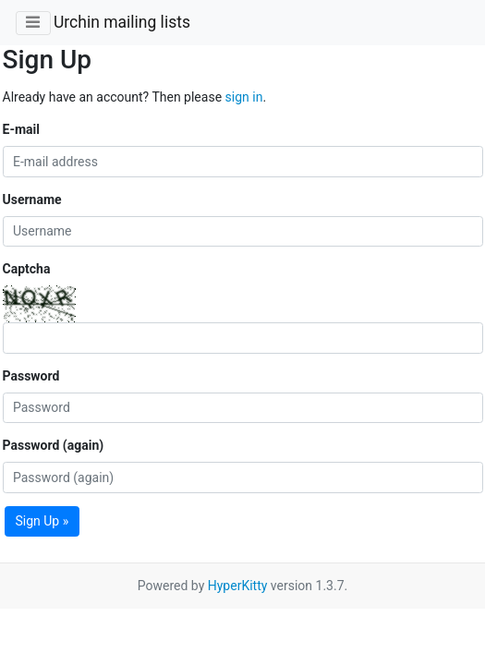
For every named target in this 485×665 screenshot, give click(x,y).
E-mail (21, 129)
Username (32, 199)
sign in (244, 97)
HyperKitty (238, 585)
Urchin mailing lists (122, 22)
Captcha (27, 268)
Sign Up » (42, 521)
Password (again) (53, 445)
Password (31, 376)
